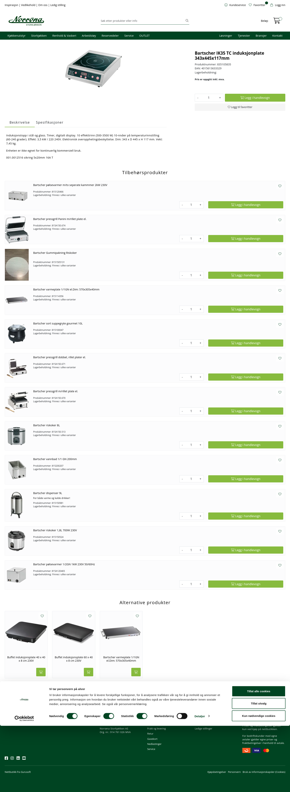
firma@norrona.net (112, 708)
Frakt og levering (156, 728)
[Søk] (143, 21)
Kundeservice (156, 703)
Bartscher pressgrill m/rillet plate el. (55, 391)
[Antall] (209, 98)
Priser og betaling (157, 723)
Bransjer (261, 35)
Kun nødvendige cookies (258, 782)
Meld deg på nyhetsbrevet (22, 719)
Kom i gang (153, 713)
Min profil (152, 708)
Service (129, 35)
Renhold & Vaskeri (64, 35)
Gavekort (152, 739)
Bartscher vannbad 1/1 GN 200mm (55, 459)
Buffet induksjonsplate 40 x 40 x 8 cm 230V (26, 659)
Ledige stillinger (203, 728)
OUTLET (144, 35)
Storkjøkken (39, 35)
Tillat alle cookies (258, 757)
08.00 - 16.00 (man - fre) (114, 718)
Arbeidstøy (89, 35)
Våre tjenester (202, 713)
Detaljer (200, 782)
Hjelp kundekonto (157, 718)
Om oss (43, 5)
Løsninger (225, 35)
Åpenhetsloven (203, 723)
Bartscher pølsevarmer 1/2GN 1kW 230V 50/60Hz (64, 564)
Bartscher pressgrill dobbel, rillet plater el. (59, 357)
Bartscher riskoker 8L (46, 425)
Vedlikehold (28, 5)
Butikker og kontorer (112, 723)
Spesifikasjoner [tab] (49, 122)
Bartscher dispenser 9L (47, 493)
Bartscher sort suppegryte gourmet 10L (58, 323)
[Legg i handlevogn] (255, 98)
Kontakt (277, 35)
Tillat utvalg (258, 769)
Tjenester (244, 35)
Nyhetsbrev (13, 703)
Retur (150, 733)
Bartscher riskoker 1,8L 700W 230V (55, 530)
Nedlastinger (154, 744)
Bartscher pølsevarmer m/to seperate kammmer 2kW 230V (70, 185)
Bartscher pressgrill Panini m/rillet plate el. (59, 219)
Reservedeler (110, 35)
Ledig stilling (57, 5)
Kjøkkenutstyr (17, 35)
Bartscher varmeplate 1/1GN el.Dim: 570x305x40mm (66, 289)
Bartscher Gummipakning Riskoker (55, 253)
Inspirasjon (12, 5)
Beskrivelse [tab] (20, 122)
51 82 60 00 (108, 713)
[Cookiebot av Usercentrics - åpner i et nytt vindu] (24, 784)
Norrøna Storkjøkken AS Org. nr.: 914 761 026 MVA (115, 730)
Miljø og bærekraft (205, 718)
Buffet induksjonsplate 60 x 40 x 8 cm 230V (74, 659)
